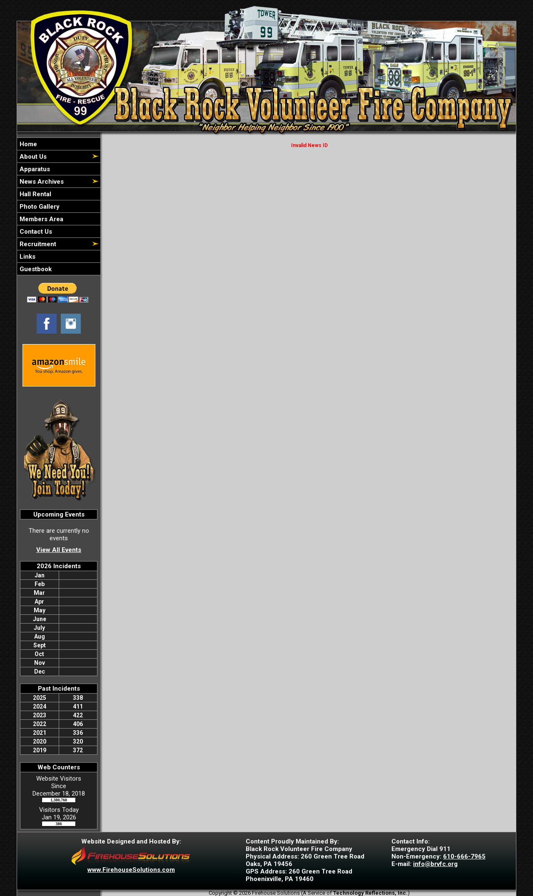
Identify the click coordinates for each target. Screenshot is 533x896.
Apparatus (34, 169)
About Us (32, 156)
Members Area (40, 219)
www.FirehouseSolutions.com (131, 870)
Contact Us (35, 231)
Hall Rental (34, 194)
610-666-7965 (464, 856)
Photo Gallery (39, 206)
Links (26, 256)
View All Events (58, 550)
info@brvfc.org (435, 864)
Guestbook (35, 269)
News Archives (41, 181)
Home (27, 144)
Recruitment (37, 244)
